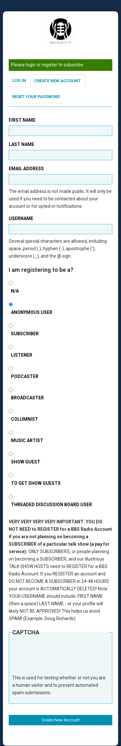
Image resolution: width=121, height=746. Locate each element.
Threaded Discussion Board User (51, 504)
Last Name (21, 144)
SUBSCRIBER (25, 333)
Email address (26, 168)
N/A (15, 291)
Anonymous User (31, 312)
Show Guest (25, 461)
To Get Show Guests (36, 483)
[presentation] (61, 658)
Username (21, 218)
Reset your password (36, 96)
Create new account (57, 80)
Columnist (24, 419)
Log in (19, 80)
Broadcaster (27, 397)
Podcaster (24, 376)
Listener (21, 355)
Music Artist (27, 440)
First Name (22, 120)
